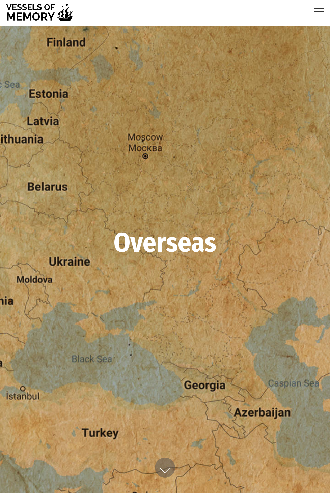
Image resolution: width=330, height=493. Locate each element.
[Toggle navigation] (319, 11)
